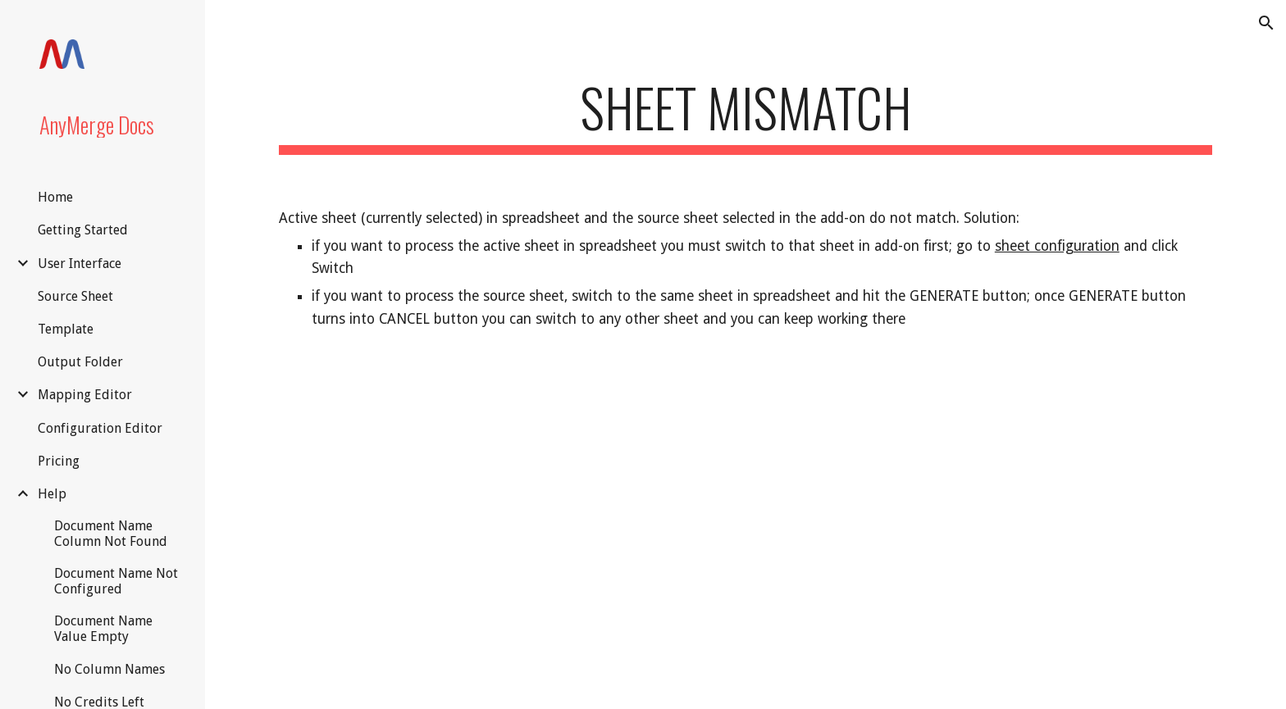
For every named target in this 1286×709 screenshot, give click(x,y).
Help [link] (52, 494)
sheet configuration (1057, 246)
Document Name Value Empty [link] (103, 628)
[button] (1266, 23)
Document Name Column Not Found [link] (110, 533)
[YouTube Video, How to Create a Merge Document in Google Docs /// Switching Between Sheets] (745, 532)
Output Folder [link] (80, 362)
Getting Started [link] (83, 230)
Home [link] (55, 197)
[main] (745, 115)
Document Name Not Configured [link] (116, 581)
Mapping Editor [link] (85, 394)
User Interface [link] (79, 263)
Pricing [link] (59, 461)
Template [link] (65, 329)
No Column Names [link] (109, 669)
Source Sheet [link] (75, 296)
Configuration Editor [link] (100, 428)
